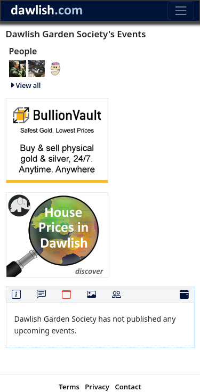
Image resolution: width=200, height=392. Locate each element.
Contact (128, 386)
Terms (69, 386)
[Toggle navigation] (180, 10)
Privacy (97, 386)
